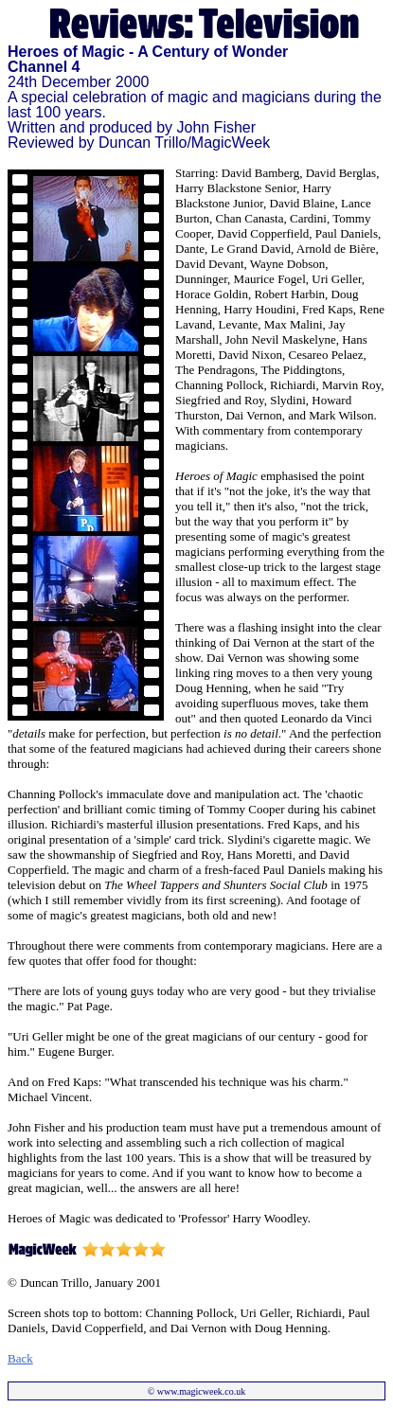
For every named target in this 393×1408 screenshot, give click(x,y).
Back (20, 1358)
